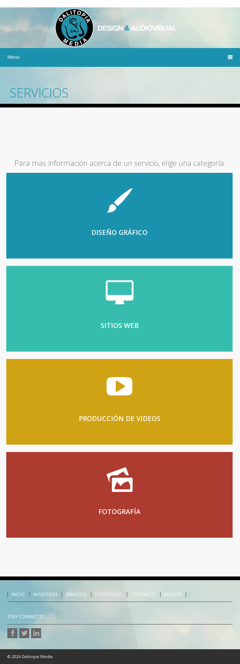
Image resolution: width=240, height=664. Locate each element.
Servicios (76, 594)
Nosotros (45, 594)
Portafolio (108, 594)
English (173, 594)
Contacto (143, 594)
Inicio (18, 594)
